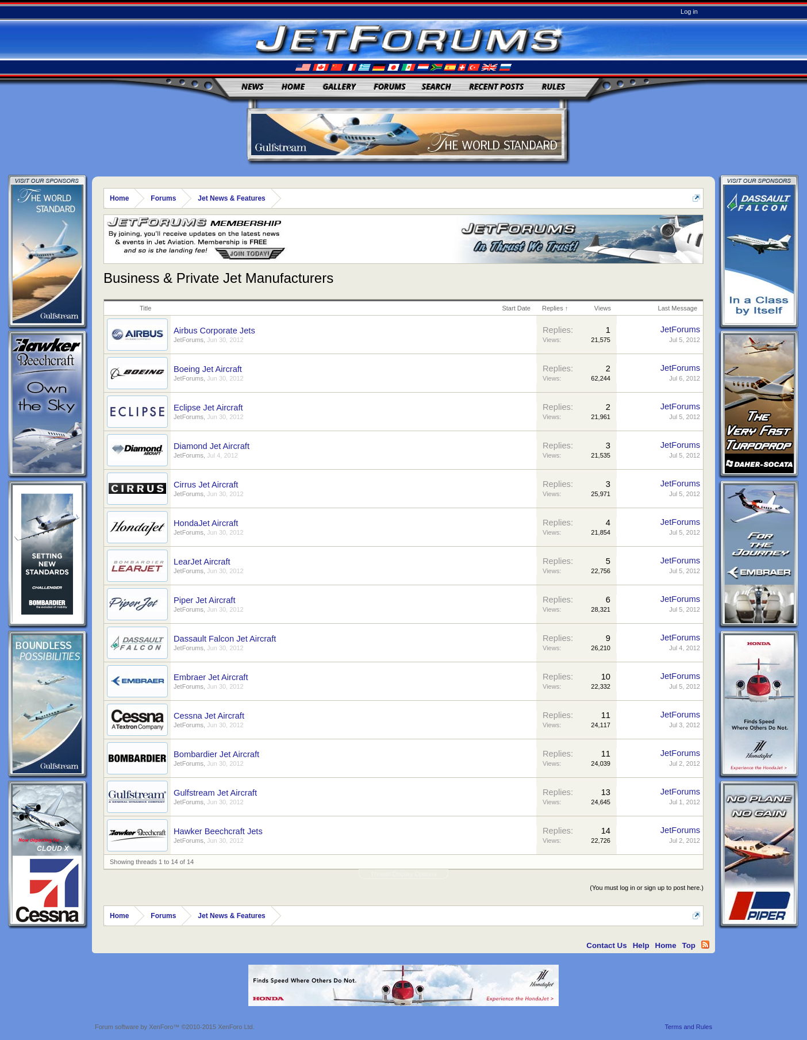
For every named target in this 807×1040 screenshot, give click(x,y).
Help (641, 945)
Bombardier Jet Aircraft (216, 754)
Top (688, 945)
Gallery (339, 86)
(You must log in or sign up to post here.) (647, 887)
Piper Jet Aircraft (205, 600)
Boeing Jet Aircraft (208, 369)
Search (436, 86)
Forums (390, 86)
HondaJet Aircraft (206, 523)
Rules (553, 86)
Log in (689, 11)
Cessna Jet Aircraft (209, 715)
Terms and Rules (688, 1026)
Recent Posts (496, 86)
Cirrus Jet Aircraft (206, 484)
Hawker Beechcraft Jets (218, 831)
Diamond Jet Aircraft (211, 446)
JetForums (188, 339)
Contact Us (606, 945)
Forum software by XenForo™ (175, 1026)
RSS (705, 945)
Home (293, 86)
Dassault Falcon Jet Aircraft (225, 638)
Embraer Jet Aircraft (211, 677)
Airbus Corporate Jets (214, 330)
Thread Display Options (404, 873)
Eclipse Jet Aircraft (208, 407)
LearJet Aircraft (202, 561)
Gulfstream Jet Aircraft (215, 792)
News (253, 86)
